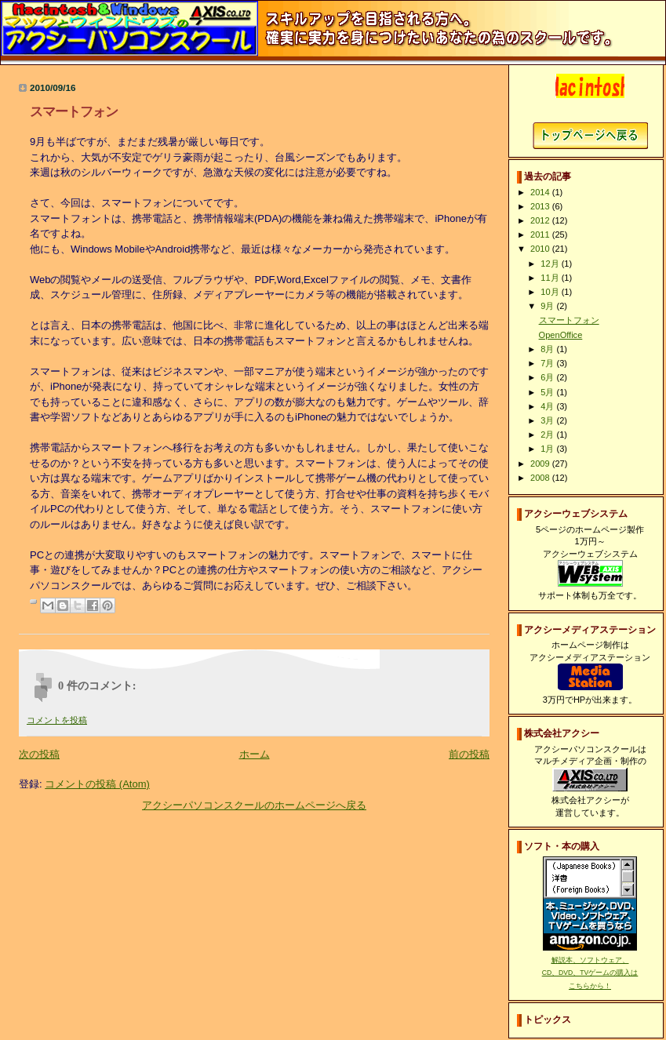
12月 (550, 263)
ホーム (254, 754)
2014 (541, 192)
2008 (541, 477)
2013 (541, 206)
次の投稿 (39, 754)
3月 (548, 420)
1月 (548, 448)
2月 (548, 434)
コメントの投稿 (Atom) (97, 784)
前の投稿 (469, 754)
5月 (548, 392)
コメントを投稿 (57, 720)
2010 (541, 248)
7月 (548, 363)
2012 (541, 220)
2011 (541, 234)
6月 (548, 377)
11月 (550, 277)
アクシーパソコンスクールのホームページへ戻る (254, 805)
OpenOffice (561, 335)
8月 (548, 349)
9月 (548, 306)
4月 (548, 406)
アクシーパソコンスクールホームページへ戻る (590, 135)
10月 (550, 291)
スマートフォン (569, 320)
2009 (541, 463)
